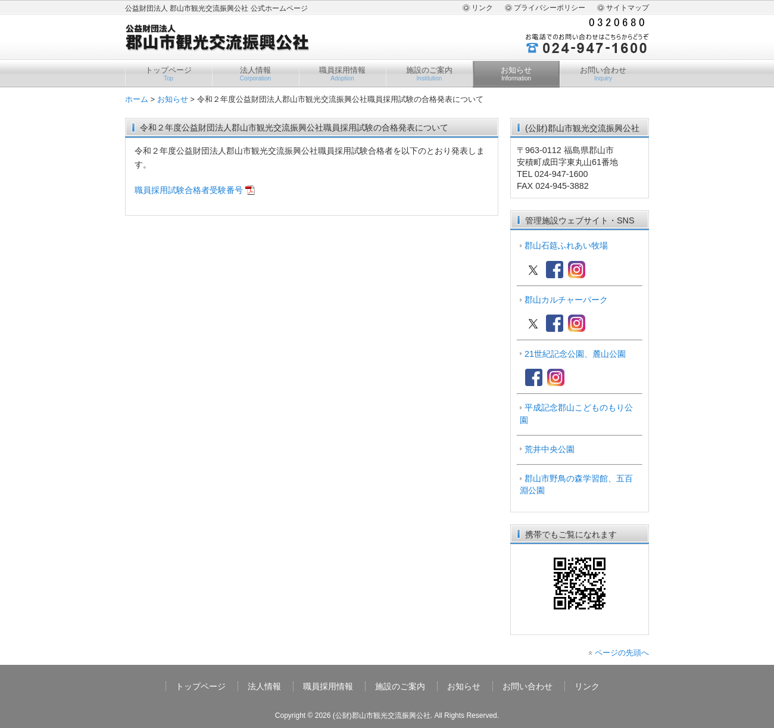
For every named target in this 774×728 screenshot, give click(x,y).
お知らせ (516, 74)
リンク (482, 8)
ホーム (136, 99)
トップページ (168, 74)
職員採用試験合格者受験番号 (189, 190)
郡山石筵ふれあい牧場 (566, 245)
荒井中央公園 (550, 449)
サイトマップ (627, 8)
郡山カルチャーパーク (566, 299)
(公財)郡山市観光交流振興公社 (381, 715)
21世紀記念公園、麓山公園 (575, 354)
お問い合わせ (603, 74)
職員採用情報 (342, 74)
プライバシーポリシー (549, 8)
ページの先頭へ (622, 652)
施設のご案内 (429, 74)
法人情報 (255, 74)
